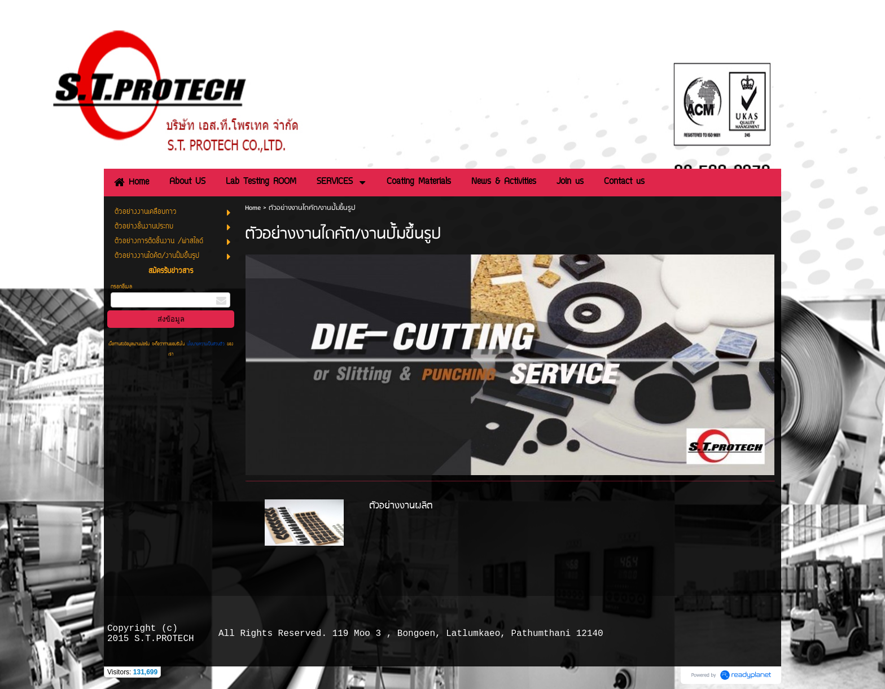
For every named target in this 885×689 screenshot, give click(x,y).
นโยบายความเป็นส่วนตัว (206, 344)
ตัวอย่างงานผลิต (400, 506)
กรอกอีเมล (121, 287)
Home (253, 208)
